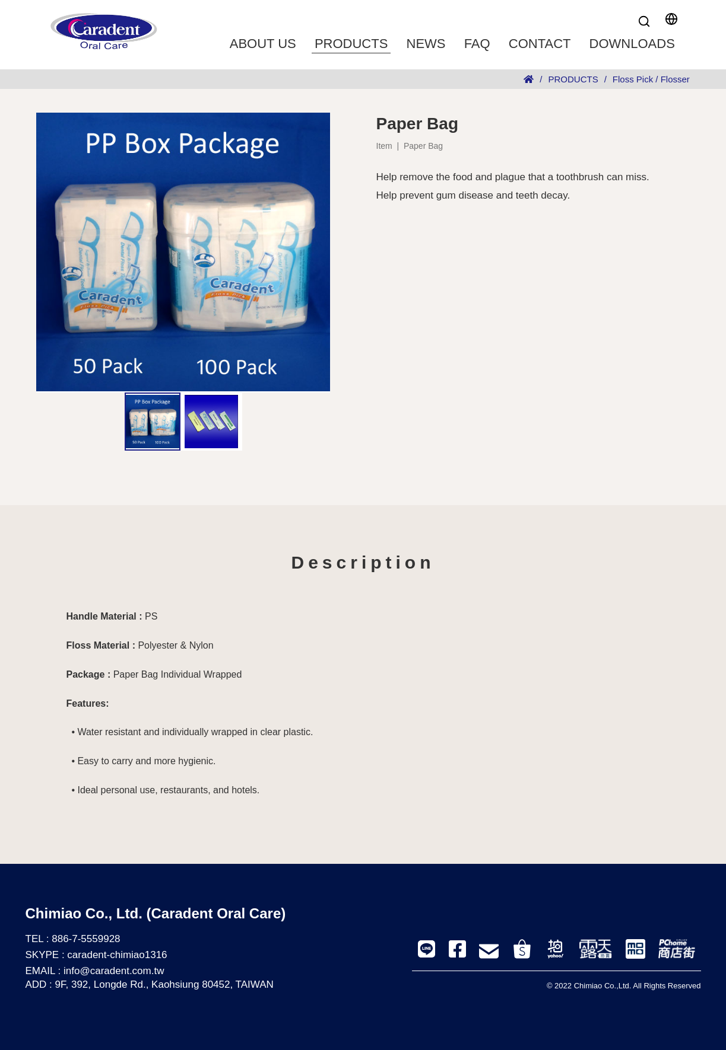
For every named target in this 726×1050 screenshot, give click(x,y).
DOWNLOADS (632, 43)
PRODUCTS (351, 43)
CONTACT (540, 43)
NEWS (426, 43)
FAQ (477, 43)
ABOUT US (263, 43)
